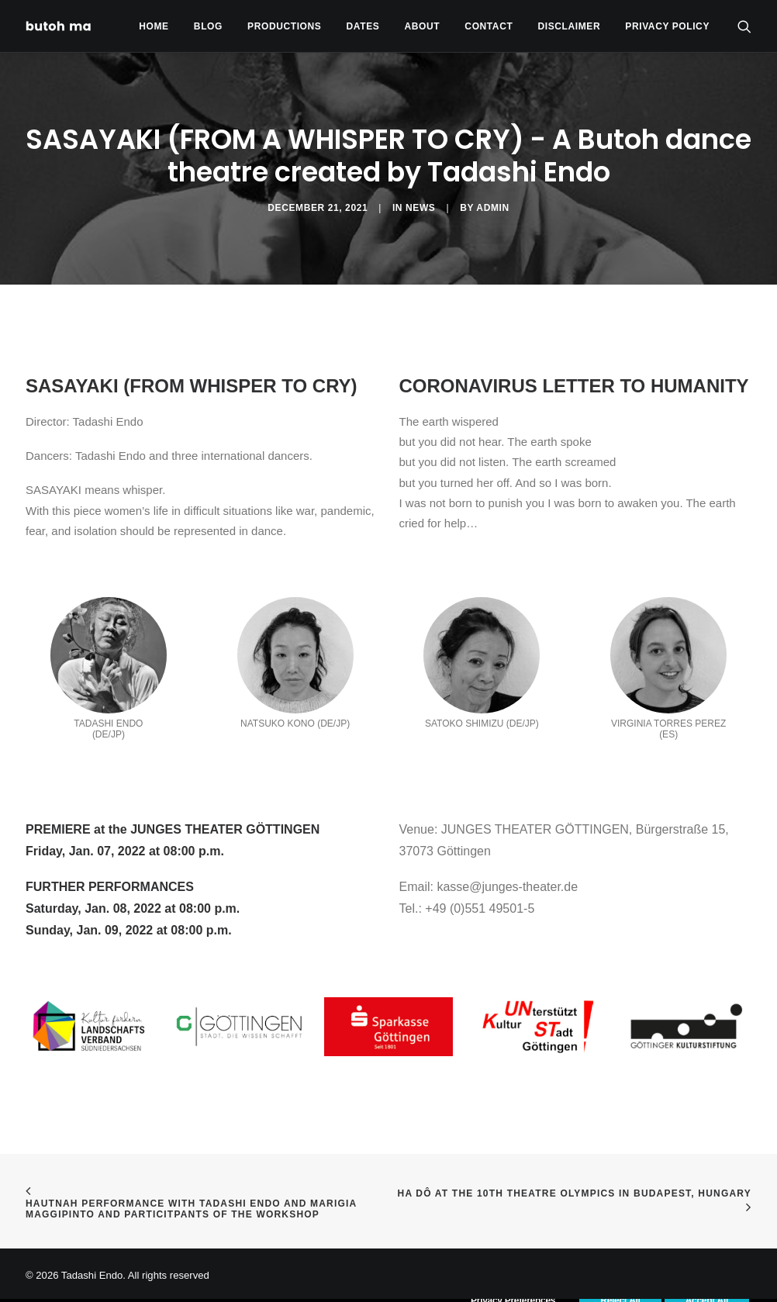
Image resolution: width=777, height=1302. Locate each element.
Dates (363, 26)
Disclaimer (569, 26)
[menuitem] (153, 26)
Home (153, 26)
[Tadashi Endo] (60, 26)
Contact (488, 26)
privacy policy (667, 26)
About (422, 26)
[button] (744, 26)
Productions (284, 26)
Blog (208, 26)
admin (492, 207)
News (420, 207)
